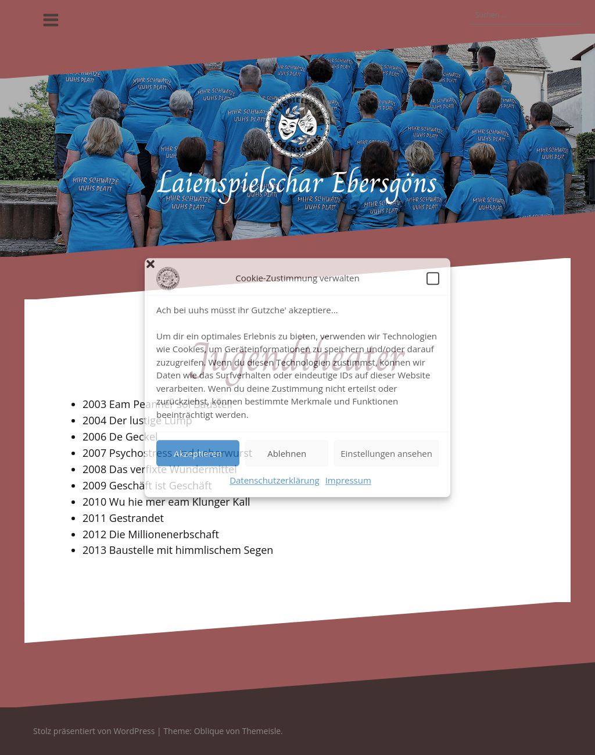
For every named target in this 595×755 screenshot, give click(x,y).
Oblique (209, 730)
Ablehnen (286, 453)
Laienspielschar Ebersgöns (298, 182)
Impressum (348, 480)
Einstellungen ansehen (386, 453)
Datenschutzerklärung (275, 480)
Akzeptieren (198, 453)
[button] (433, 278)
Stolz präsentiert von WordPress (94, 730)
